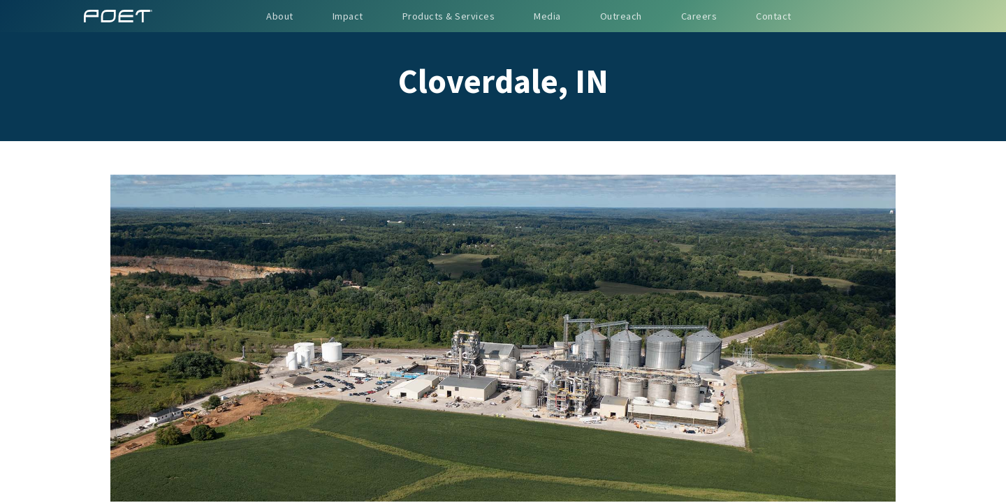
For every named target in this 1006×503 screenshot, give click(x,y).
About (279, 16)
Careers (699, 16)
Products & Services (448, 16)
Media (547, 16)
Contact (774, 16)
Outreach (621, 16)
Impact (348, 16)
